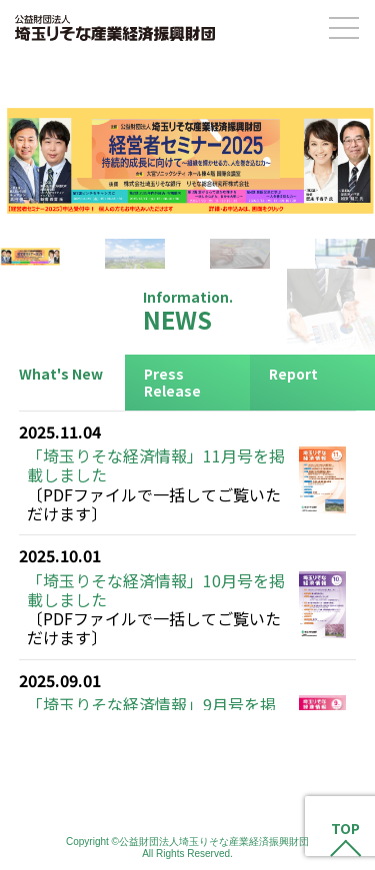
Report (293, 374)
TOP (345, 829)
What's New (61, 374)
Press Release (172, 382)
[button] (187, 149)
